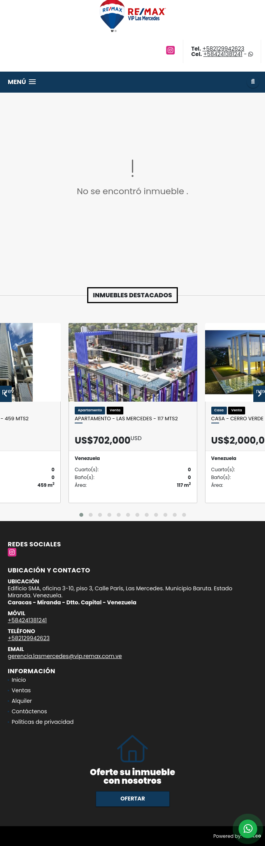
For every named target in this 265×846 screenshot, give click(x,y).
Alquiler (22, 701)
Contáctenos (29, 711)
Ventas (21, 690)
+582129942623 (223, 49)
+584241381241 (223, 54)
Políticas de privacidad (43, 722)
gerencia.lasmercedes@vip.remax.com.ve (65, 656)
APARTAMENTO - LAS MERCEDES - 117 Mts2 (126, 419)
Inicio (19, 680)
